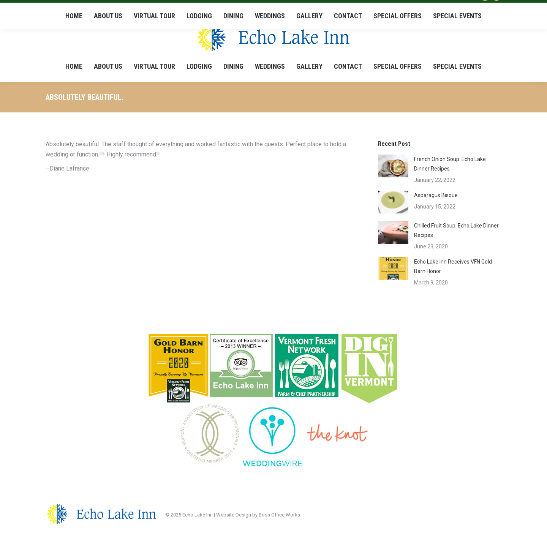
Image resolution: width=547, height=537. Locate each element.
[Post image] (393, 166)
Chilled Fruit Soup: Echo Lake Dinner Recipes (456, 230)
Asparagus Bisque (436, 195)
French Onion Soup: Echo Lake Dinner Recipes (450, 164)
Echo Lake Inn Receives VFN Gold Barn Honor (453, 266)
